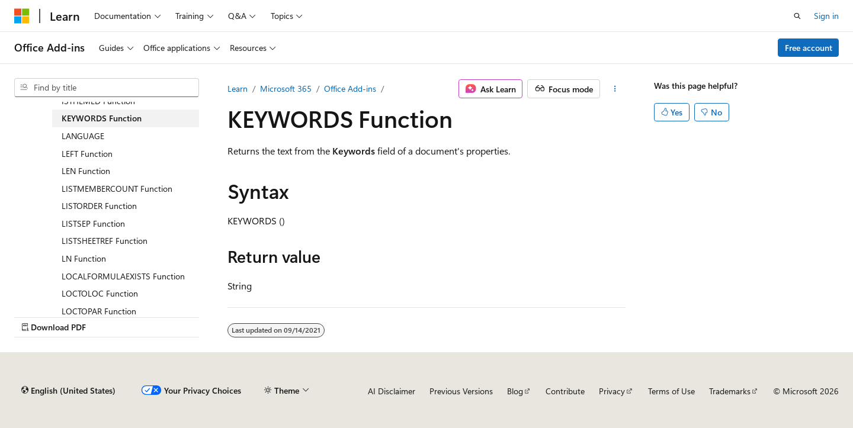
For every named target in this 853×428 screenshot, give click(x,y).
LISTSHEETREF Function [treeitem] (104, 240)
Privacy (612, 391)
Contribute (565, 391)
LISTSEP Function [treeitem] (93, 223)
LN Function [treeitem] (84, 258)
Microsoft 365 (286, 88)
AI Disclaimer (391, 391)
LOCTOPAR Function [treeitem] (99, 311)
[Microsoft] (22, 16)
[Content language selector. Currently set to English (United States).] (68, 390)
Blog (515, 391)
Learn (237, 88)
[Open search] (797, 16)
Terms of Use (671, 391)
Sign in (826, 15)
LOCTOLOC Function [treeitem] (100, 293)
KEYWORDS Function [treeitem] (102, 118)
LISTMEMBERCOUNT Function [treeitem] (117, 188)
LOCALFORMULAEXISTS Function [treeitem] (123, 276)
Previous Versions (461, 391)
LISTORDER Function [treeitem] (99, 205)
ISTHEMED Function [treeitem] (98, 101)
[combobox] (106, 87)
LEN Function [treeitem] (86, 170)
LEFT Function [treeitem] (87, 153)
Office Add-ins (350, 88)
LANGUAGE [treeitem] (83, 135)
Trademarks (730, 391)
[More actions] (615, 88)
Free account (808, 47)
